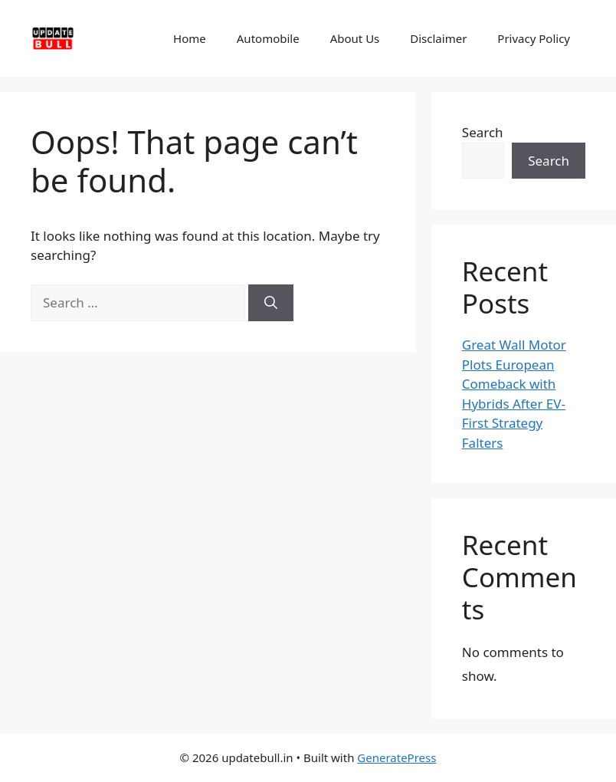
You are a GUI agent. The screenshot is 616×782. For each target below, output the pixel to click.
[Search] (270, 302)
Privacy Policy (533, 38)
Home (189, 38)
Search (482, 132)
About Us (355, 38)
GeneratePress (396, 757)
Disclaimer (438, 38)
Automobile (268, 38)
